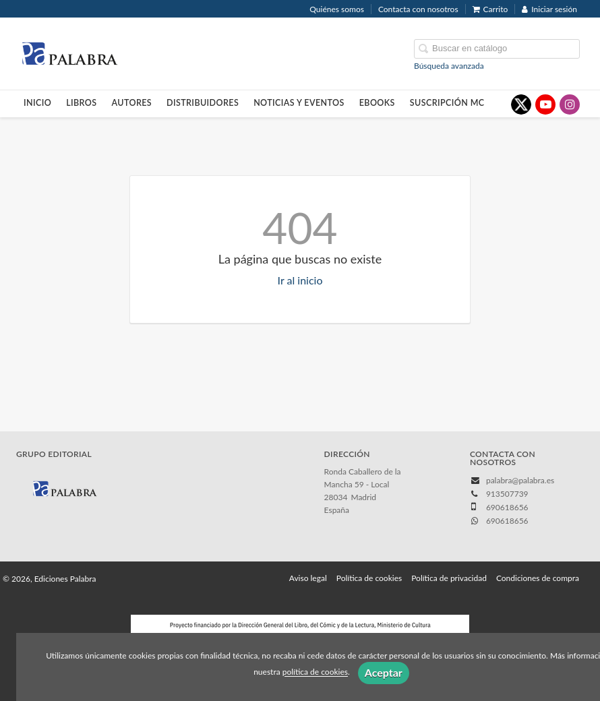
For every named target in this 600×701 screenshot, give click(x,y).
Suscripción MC (447, 103)
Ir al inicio (300, 280)
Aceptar (383, 672)
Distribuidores (203, 103)
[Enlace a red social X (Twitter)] (521, 104)
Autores (132, 103)
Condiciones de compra (537, 578)
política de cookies (315, 672)
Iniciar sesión (549, 9)
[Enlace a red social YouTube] (545, 104)
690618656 (507, 521)
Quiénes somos (336, 9)
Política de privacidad (449, 578)
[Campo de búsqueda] (497, 49)
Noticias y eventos (298, 103)
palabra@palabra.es (520, 480)
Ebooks (377, 103)
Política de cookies (369, 578)
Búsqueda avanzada (449, 66)
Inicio (37, 103)
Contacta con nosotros (418, 9)
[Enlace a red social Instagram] (570, 104)
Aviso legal (308, 578)
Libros (81, 103)
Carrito (490, 9)
